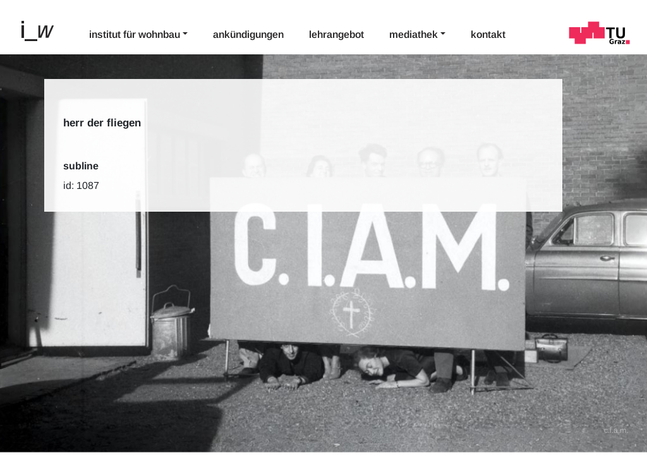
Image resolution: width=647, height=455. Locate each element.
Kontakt (488, 34)
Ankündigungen (248, 34)
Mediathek (413, 34)
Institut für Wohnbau (134, 34)
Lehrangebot (336, 34)
